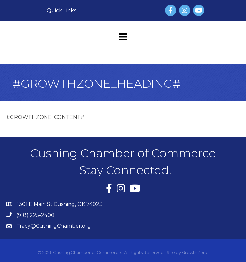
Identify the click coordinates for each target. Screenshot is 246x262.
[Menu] (123, 37)
